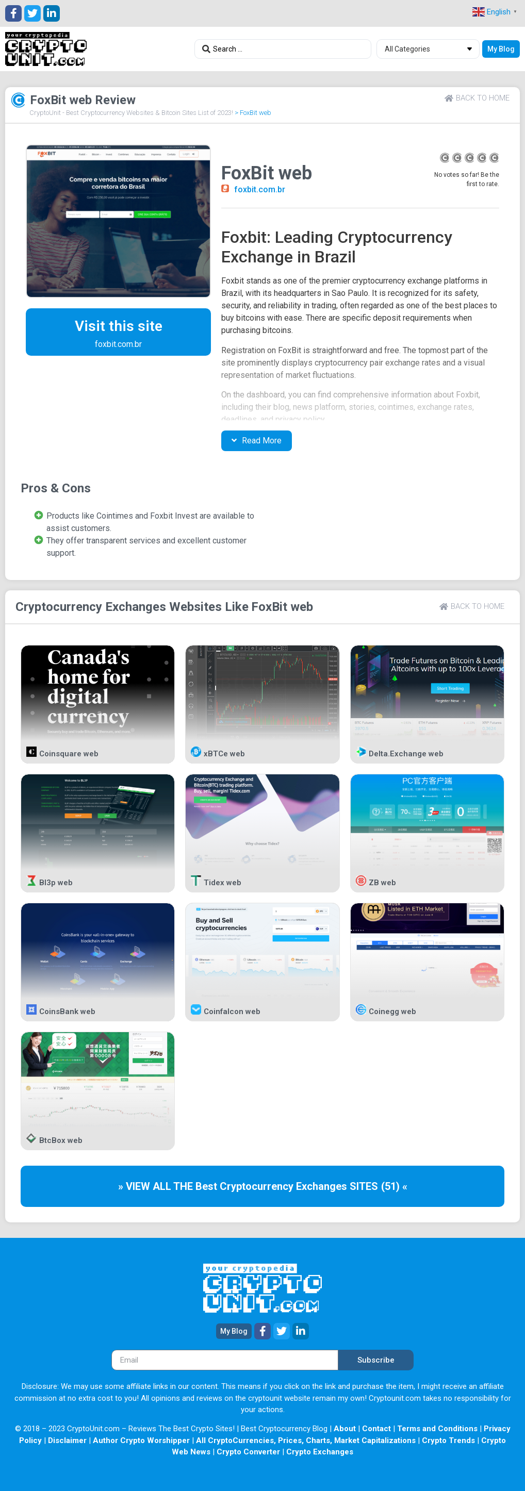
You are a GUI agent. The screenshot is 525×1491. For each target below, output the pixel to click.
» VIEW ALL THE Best (169, 1186)
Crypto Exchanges (319, 1451)
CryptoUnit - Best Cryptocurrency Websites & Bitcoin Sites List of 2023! (131, 113)
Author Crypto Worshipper (141, 1440)
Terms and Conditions (437, 1428)
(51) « (394, 1186)
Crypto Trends (448, 1440)
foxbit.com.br (259, 189)
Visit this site (118, 326)
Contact (376, 1428)
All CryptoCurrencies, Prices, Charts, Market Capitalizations (306, 1440)
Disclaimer (67, 1440)
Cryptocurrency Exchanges (90, 607)
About (345, 1428)
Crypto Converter (248, 1451)
